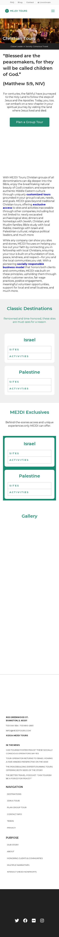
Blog (20, 2)
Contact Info (14, 814)
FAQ (12, 2)
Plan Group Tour (17, 807)
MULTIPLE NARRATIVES (18, 865)
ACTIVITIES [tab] (19, 356)
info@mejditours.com (18, 730)
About (10, 851)
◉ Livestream (44, 2)
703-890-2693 (26, 725)
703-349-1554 (12, 725)
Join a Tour (13, 800)
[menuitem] (12, 2)
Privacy (11, 828)
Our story (13, 845)
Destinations (14, 794)
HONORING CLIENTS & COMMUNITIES (25, 858)
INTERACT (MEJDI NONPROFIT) (22, 872)
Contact (30, 2)
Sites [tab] (14, 349)
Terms (10, 821)
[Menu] (53, 11)
